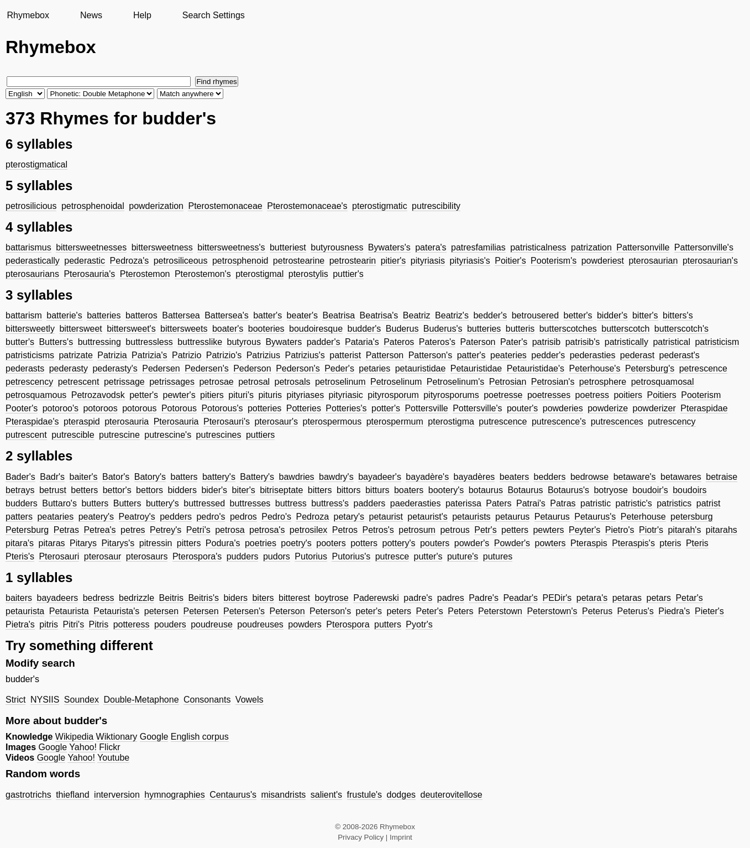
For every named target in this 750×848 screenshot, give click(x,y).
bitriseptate (281, 490)
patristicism (717, 342)
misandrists (283, 794)
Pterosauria (176, 421)
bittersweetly (30, 328)
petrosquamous (36, 395)
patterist (345, 355)
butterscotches (568, 328)
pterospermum (394, 421)
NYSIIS (44, 699)
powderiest (602, 260)
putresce (392, 556)
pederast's (679, 355)
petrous (454, 530)
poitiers (627, 395)
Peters (460, 611)
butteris (520, 328)
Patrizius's (304, 355)
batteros (141, 315)
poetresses (548, 395)
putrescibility (436, 206)
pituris (270, 395)
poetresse (503, 395)
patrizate (75, 355)
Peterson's (330, 611)
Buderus (402, 328)
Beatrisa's (379, 315)
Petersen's (244, 611)
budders (22, 503)
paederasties (415, 503)
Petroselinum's (455, 381)
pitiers (212, 395)
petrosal (254, 381)
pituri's (241, 395)
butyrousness (337, 247)
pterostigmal (259, 274)
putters (387, 624)
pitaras (52, 543)
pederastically (33, 260)
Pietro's (619, 530)
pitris (48, 624)
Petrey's (165, 530)
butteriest (288, 247)
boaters (408, 490)
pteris (670, 543)
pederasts (25, 368)
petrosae (216, 381)
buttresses (249, 503)
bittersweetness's (231, 247)
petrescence (703, 368)
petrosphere (602, 381)
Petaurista (69, 611)
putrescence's (559, 421)
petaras (627, 598)
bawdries (296, 476)
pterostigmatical (36, 164)
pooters (330, 543)
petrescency (29, 381)
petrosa (229, 530)
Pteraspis (588, 543)
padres (450, 598)
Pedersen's (207, 368)
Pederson (252, 368)
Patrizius (263, 355)
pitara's (20, 543)
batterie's (64, 315)
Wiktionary (117, 736)
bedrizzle (136, 598)
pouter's (522, 408)
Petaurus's (595, 516)
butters (94, 503)
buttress (291, 503)
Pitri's (74, 624)
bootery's (446, 490)
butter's (20, 342)
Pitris (99, 624)
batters (184, 476)
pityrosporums (451, 395)
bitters (320, 490)
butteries (484, 328)
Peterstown (500, 611)
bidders (181, 490)
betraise (721, 476)
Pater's (513, 342)
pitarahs (721, 530)
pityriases (305, 395)
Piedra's (674, 611)
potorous (139, 408)
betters (84, 490)
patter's (471, 355)
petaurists (471, 516)
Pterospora (347, 624)
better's (578, 315)
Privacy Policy (361, 837)
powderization (156, 206)
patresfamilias (478, 247)
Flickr (109, 747)
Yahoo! (83, 747)
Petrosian (508, 381)
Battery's (257, 476)
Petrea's (99, 530)
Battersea (181, 315)
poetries (260, 543)
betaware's (634, 476)
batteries (103, 315)
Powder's (512, 543)
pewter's (179, 395)
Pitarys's (117, 543)
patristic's (634, 503)
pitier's (393, 260)
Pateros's (437, 342)
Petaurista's (116, 611)
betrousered (535, 315)
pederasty (68, 368)
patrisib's (582, 342)
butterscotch (625, 328)
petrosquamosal (662, 381)
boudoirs (689, 490)
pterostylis (308, 274)
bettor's (117, 490)
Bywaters (283, 342)
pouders (170, 624)
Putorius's (351, 556)
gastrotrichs (28, 794)
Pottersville (426, 408)
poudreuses (260, 624)
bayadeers (57, 598)
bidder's (612, 315)
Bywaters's (389, 247)
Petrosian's (553, 381)
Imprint (401, 837)
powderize (608, 408)
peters (399, 611)
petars (658, 598)
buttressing (99, 342)
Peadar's (520, 598)
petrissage (124, 381)
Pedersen (161, 368)
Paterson (477, 342)
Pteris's (20, 556)
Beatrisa (338, 315)
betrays (20, 490)
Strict (15, 699)
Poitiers (661, 395)
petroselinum (340, 381)
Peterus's (635, 611)
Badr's (52, 476)
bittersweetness (162, 247)
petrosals (293, 381)
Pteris (697, 543)
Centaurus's (232, 794)
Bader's (20, 476)
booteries (266, 328)
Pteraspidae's (32, 421)
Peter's (429, 611)
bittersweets (183, 328)
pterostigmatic (379, 206)
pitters (189, 543)
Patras (562, 503)
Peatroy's (137, 516)
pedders (176, 516)
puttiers (260, 434)
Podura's (223, 543)
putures (497, 556)
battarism (24, 315)
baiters (19, 598)
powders (304, 624)
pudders (243, 556)
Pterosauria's (89, 274)
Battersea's (226, 315)
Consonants (206, 699)
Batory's (150, 476)
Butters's (56, 342)
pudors (276, 556)
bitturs (377, 490)
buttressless (148, 342)
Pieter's (709, 611)
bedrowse (589, 476)
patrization (591, 247)
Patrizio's (224, 355)
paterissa (463, 503)
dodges (401, 794)
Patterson (384, 355)
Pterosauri (59, 556)
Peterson (287, 611)
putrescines (219, 434)
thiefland (73, 794)
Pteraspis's (633, 543)
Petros (345, 530)
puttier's (348, 274)
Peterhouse (643, 516)
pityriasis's (470, 260)
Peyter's (584, 530)
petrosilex (308, 530)
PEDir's (556, 598)
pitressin (155, 543)
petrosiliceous (181, 260)
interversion (117, 794)
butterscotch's (681, 328)
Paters (498, 503)
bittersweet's (131, 328)
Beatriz (417, 315)
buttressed (204, 503)
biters (263, 598)
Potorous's (222, 408)
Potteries (303, 408)
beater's (302, 315)
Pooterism (701, 395)
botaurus (486, 490)
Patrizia (112, 355)
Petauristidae (476, 368)
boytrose (331, 598)
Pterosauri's (226, 421)
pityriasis (428, 260)
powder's (472, 543)
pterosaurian (653, 260)
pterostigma (451, 421)
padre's (417, 598)
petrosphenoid (240, 260)
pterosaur (103, 556)
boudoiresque (316, 328)
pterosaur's (276, 421)
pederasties (593, 355)
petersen (161, 611)
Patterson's (430, 355)
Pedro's (276, 516)
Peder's (339, 368)
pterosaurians (32, 274)
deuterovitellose (451, 794)
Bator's (115, 476)
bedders (550, 476)
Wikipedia (74, 736)
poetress (592, 395)
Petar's (688, 598)
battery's (218, 476)
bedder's (490, 315)
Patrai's (531, 503)
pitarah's (684, 530)
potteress (131, 624)
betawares (680, 476)
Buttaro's (59, 503)
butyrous (244, 342)
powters (550, 543)
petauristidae (420, 368)
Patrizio (186, 355)
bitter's (645, 315)
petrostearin (352, 260)
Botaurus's (568, 490)
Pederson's (298, 368)
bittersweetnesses (91, 247)
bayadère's (427, 476)
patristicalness (538, 247)
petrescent (78, 381)
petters (514, 530)
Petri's (198, 530)
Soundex (81, 699)
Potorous (179, 408)
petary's (349, 516)
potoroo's (60, 408)
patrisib (546, 342)
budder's (364, 328)
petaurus (512, 516)
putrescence (503, 421)
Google (154, 736)
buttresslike (199, 342)
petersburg (691, 516)
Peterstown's (552, 611)
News (91, 15)
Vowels (249, 699)
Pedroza (312, 516)
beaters (514, 476)
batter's (267, 315)
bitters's (678, 315)
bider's (214, 490)
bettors (149, 490)
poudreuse (212, 624)
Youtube (113, 757)
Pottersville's (477, 408)
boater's (227, 328)
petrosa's (267, 530)
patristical (671, 342)
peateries (508, 355)
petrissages (172, 381)
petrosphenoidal (92, 206)
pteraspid (82, 421)
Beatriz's (452, 315)
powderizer (654, 408)
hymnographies (174, 794)
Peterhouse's (595, 368)
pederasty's (114, 368)
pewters (548, 530)
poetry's (296, 543)
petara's (591, 598)
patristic (595, 503)
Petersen (200, 611)
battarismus (28, 247)
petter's (143, 395)
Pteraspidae (703, 408)
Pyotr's (419, 624)
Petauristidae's (535, 368)
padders (370, 503)
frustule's (364, 794)
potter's (385, 408)
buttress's (330, 503)
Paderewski (376, 598)
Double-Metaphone (141, 699)
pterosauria (126, 421)
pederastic (84, 260)
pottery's (399, 543)
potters (363, 543)
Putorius (311, 556)
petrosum (417, 530)
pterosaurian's (710, 260)
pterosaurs (147, 556)
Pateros (399, 342)
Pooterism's (553, 260)
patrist (708, 503)
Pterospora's (197, 556)
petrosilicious (31, 206)
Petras (66, 530)
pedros (243, 516)
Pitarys (83, 543)
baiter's (84, 476)
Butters (127, 503)
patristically (626, 342)
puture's (462, 556)
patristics (674, 503)
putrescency (671, 421)
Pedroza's (129, 260)
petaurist (386, 516)
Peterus (597, 611)
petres (132, 530)
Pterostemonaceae (225, 206)
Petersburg (27, 530)
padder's (323, 342)
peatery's (96, 516)
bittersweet (80, 328)
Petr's (485, 530)
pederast (637, 355)
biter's (243, 490)
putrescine (119, 434)
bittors (349, 490)
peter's (369, 611)
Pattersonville (642, 247)
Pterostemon (145, 274)
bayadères (474, 476)
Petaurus (552, 516)
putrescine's (167, 434)
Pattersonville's (703, 247)
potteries (264, 408)
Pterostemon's (203, 274)
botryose (610, 490)
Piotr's (651, 530)
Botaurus (525, 490)
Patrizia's (149, 355)
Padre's (484, 598)
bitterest (294, 598)
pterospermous (332, 421)
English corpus (200, 736)
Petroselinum (396, 381)
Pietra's (20, 624)
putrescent (26, 434)
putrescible (72, 434)
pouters (434, 543)
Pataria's (362, 342)
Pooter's (22, 408)
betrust (52, 490)
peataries (55, 516)
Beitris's (203, 598)
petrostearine (298, 260)
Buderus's (443, 328)
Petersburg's (649, 368)
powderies (563, 408)
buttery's (162, 503)
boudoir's (650, 490)
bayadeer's (379, 476)
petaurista (25, 611)
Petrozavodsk (98, 395)
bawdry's (336, 476)
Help (142, 15)
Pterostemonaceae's (307, 206)
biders (235, 598)
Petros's (378, 530)
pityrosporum (393, 395)
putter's (428, 556)
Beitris (171, 598)
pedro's (210, 516)
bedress (98, 598)
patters (19, 516)
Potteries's (346, 408)
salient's (326, 794)
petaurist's (427, 516)
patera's (430, 247)
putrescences (617, 421)
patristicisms (30, 355)
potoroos (100, 408)
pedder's (548, 355)
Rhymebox (28, 15)
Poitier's (510, 260)
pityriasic (346, 395)
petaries (374, 368)
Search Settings (213, 15)
